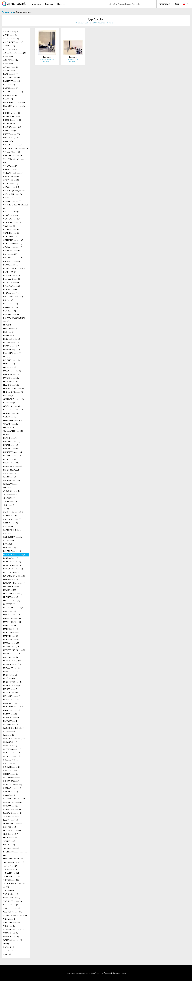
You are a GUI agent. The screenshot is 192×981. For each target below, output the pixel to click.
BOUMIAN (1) (9, 123)
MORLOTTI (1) (11, 696)
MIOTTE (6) (10, 675)
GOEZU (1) (10, 417)
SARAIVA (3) (11, 816)
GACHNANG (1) (13, 399)
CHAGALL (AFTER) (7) (14, 190)
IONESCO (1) (11, 484)
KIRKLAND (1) (12, 519)
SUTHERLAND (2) (13, 862)
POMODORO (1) (11, 781)
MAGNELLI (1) (12, 615)
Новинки (61, 4)
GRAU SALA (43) (12, 420)
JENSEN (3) (10, 494)
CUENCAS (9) (11, 250)
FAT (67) (6, 356)
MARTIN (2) (10, 636)
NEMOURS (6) (11, 717)
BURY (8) (8, 141)
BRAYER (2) (9, 130)
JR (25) (6, 508)
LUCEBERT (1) (9, 604)
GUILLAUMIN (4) (13, 431)
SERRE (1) (10, 837)
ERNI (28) (9, 332)
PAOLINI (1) (10, 724)
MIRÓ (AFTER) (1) (12, 682)
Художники (36, 4)
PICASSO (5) (10, 760)
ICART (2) (9, 477)
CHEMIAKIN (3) (12, 194)
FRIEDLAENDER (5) (13, 388)
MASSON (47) (11, 643)
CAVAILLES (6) (11, 176)
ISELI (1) (8, 487)
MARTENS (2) (12, 632)
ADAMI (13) (10, 31)
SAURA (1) (10, 820)
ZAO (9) (9, 951)
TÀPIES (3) (10, 866)
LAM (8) (9, 547)
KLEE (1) (8, 526)
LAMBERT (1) (12, 551)
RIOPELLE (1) (12, 809)
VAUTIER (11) (12, 912)
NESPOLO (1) (10, 721)
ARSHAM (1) (10, 60)
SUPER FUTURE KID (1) (13, 859)
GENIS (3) (9, 402)
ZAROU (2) (7, 954)
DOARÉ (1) (9, 311)
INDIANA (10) (11, 480)
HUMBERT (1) (13, 466)
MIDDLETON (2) (11, 668)
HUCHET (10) (11, 463)
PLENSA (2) (10, 774)
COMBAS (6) (11, 229)
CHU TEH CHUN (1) (11, 212)
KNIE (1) (8, 533)
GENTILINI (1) (11, 406)
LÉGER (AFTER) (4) (14, 583)
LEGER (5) (10, 579)
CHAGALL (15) (11, 187)
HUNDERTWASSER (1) (11, 471)
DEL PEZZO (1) (11, 279)
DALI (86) (10, 254)
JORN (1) (9, 505)
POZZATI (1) (12, 788)
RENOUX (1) (10, 806)
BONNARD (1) (11, 113)
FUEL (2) (8, 395)
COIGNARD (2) (12, 222)
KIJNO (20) (10, 516)
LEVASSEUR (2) (11, 586)
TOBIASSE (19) (11, 876)
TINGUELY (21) (11, 873)
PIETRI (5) (11, 763)
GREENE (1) (10, 424)
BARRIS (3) (10, 88)
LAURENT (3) (13, 569)
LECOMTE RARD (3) (14, 576)
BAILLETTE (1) (12, 81)
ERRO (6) (11, 339)
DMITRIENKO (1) (10, 307)
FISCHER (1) (10, 367)
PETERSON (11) (12, 749)
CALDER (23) (12, 145)
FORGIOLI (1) (11, 378)
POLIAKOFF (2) (12, 777)
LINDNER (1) (11, 597)
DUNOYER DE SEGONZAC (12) (14, 319)
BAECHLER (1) (11, 77)
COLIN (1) (9, 226)
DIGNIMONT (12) (13, 296)
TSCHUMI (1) (10, 894)
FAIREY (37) (11, 346)
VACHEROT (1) (12, 901)
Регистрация (164, 4)
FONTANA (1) (11, 374)
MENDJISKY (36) (12, 661)
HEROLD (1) (11, 445)
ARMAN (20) (14, 53)
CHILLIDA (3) (12, 198)
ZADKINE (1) (8, 947)
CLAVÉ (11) (10, 215)
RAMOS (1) (9, 795)
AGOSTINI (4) (11, 38)
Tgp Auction (8, 12)
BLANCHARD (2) (14, 106)
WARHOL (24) (11, 936)
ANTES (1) (9, 46)
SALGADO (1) (12, 813)
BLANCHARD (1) (14, 102)
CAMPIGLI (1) (12, 155)
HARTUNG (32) (11, 441)
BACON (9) (10, 74)
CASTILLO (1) (11, 169)
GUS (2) (6, 434)
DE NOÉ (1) (10, 265)
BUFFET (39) (11, 134)
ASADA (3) (10, 67)
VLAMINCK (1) (13, 929)
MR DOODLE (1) (10, 703)
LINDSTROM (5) (12, 600)
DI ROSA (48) (11, 293)
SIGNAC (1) (9, 841)
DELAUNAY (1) (11, 282)
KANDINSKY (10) (13, 512)
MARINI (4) (10, 629)
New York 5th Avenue (47, 59)
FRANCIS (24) (10, 381)
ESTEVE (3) (11, 342)
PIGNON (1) (11, 767)
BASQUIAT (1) (13, 92)
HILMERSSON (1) (12, 452)
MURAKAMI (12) (13, 707)
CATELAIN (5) (13, 173)
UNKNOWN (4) (11, 897)
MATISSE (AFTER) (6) (14, 650)
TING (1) (10, 869)
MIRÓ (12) (9, 678)
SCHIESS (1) (10, 827)
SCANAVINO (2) (12, 823)
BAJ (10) (9, 84)
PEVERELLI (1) (12, 753)
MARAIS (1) (9, 625)
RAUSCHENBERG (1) (14, 799)
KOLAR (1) (9, 540)
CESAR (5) (11, 180)
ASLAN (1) (9, 70)
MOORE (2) (10, 689)
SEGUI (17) (10, 834)
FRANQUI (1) (11, 385)
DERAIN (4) (10, 289)
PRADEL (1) (10, 791)
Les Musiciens (73, 59)
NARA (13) (11, 710)
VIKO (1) (9, 926)
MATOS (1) (12, 654)
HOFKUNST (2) (12, 456)
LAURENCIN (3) (12, 565)
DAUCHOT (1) (12, 261)
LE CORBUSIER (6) (11, 572)
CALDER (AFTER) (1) (15, 148)
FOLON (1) (12, 371)
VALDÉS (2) (10, 905)
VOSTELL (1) (10, 933)
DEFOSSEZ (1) (11, 275)
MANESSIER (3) (12, 622)
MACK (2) (9, 611)
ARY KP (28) (8, 63)
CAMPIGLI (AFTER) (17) (14, 161)
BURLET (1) (11, 138)
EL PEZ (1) (7, 325)
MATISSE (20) (11, 646)
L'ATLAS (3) (7, 544)
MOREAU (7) (10, 692)
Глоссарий (108, 973)
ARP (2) (8, 56)
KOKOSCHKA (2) (12, 537)
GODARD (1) (11, 413)
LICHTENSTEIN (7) (12, 593)
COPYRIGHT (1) (10, 236)
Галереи (49, 4)
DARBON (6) (13, 258)
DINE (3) (8, 300)
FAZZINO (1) (11, 360)
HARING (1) (10, 438)
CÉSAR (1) (10, 183)
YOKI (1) (6, 943)
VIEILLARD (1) (11, 922)
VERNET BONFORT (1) (15, 915)
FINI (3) (9, 364)
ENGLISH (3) (10, 328)
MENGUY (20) (12, 664)
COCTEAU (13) (11, 219)
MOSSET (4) (11, 700)
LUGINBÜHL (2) (13, 608)
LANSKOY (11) (11, 558)
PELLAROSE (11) (10, 742)
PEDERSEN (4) (14, 738)
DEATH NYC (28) (10, 272)
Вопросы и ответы (119, 973)
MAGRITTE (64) (12, 618)
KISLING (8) (10, 523)
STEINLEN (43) (15, 853)
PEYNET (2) (11, 756)
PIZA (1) (10, 770)
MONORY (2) (11, 685)
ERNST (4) (9, 335)
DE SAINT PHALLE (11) (14, 268)
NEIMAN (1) (10, 714)
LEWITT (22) (9, 590)
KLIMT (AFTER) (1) (13, 530)
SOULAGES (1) (11, 848)
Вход (176, 4)
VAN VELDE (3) (11, 908)
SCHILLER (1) (12, 830)
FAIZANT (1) (11, 349)
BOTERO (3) (12, 120)
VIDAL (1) (9, 919)
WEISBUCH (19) (12, 940)
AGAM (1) (10, 35)
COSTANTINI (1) (12, 243)
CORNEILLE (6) (13, 240)
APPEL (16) (10, 49)
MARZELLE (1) (11, 639)
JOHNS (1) (10, 501)
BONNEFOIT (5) (12, 116)
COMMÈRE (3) (11, 233)
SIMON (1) (9, 845)
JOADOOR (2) (9, 498)
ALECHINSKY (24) (13, 42)
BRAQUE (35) (12, 127)
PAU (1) (9, 731)
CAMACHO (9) (11, 152)
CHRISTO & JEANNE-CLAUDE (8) (15, 206)
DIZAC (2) (10, 304)
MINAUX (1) (10, 671)
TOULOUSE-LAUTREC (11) (15, 885)
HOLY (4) (9, 459)
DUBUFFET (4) (11, 314)
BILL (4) (8, 99)
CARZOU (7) (10, 166)
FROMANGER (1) (13, 392)
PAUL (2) (8, 735)
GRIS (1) (8, 427)
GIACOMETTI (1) (13, 410)
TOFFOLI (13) (11, 880)
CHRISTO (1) (12, 201)
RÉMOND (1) (12, 802)
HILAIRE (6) (10, 448)
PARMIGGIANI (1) (13, 728)
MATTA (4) (10, 657)
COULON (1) (12, 247)
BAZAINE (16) (10, 95)
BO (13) (8, 109)
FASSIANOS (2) (12, 353)
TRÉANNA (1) (9, 890)
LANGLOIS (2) (14, 554)
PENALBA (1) (10, 745)
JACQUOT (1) (11, 491)
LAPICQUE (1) (12, 562)
